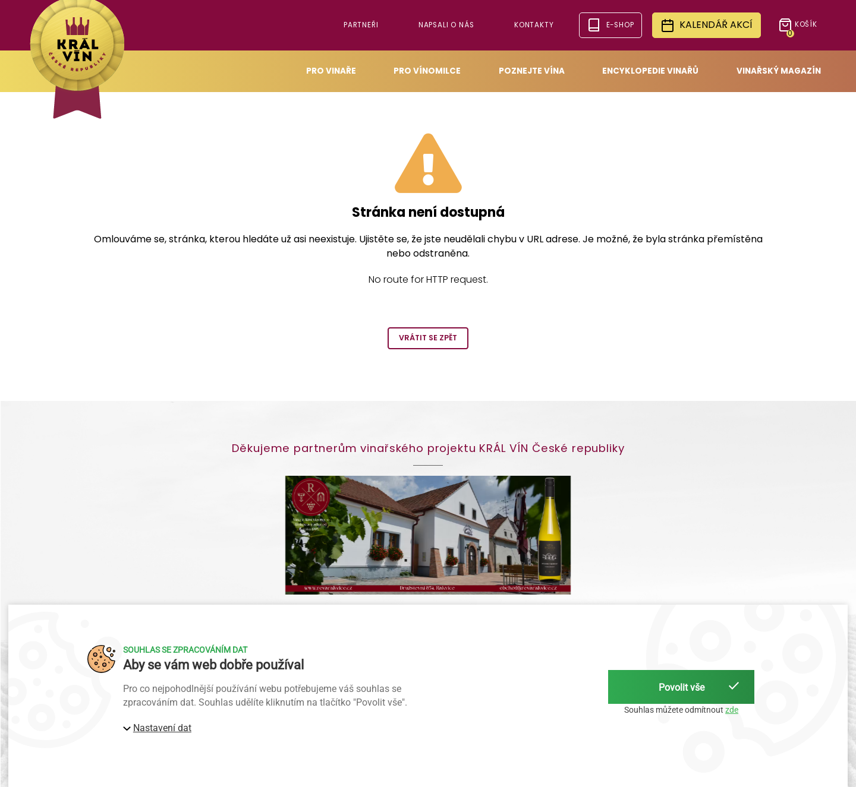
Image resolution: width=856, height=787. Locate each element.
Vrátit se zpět (428, 338)
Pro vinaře (331, 71)
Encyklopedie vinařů (650, 71)
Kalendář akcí (706, 25)
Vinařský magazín (779, 71)
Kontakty (534, 25)
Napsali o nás (446, 25)
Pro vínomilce (427, 71)
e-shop (610, 25)
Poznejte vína (532, 71)
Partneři (361, 25)
